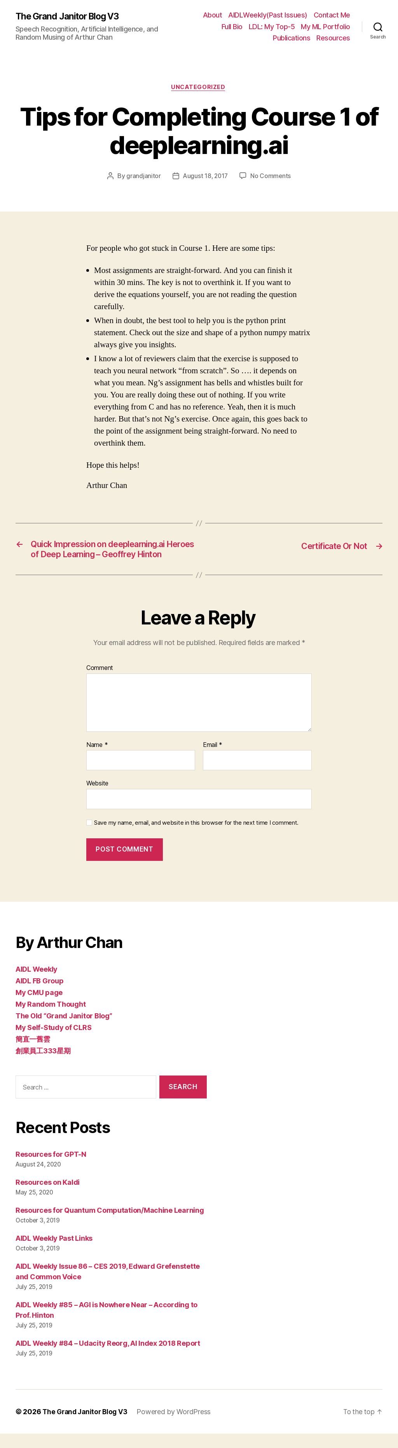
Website (97, 798)
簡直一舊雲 (33, 1054)
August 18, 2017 (205, 176)
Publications (291, 38)
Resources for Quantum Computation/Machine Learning (110, 1225)
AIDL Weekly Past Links (54, 1253)
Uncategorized (199, 87)
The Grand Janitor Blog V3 (71, 16)
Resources (333, 38)
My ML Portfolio (325, 27)
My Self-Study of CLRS (53, 1042)
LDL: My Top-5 (272, 27)
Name (97, 759)
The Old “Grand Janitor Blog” (64, 1031)
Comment (99, 682)
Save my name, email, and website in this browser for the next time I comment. (196, 837)
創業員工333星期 (43, 1066)
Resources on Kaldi (48, 1197)
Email (212, 759)
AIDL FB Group (40, 996)
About (212, 15)
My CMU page (39, 1007)
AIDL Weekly (37, 984)
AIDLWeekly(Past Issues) (267, 15)
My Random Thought (51, 1019)
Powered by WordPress (178, 1426)
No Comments (271, 176)
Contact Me (332, 15)
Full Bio (232, 27)
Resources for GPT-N (51, 1169)
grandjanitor (142, 176)
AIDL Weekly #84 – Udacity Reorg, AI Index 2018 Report (108, 1358)
